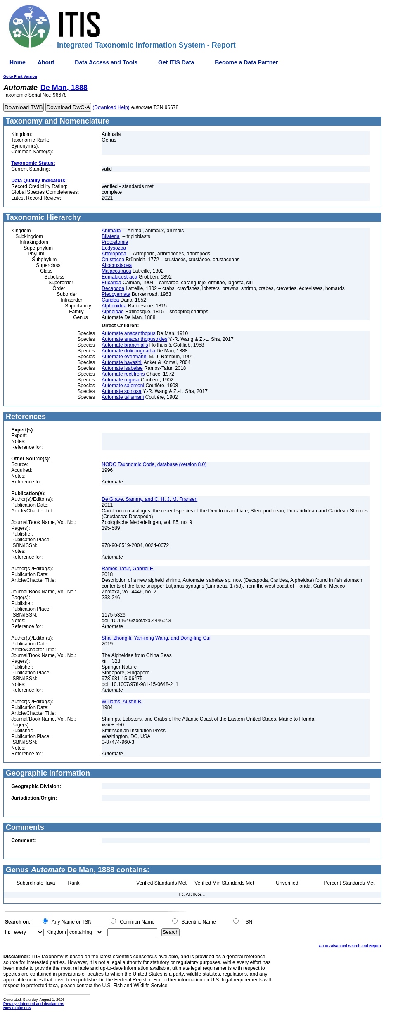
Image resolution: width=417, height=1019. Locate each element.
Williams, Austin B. (122, 702)
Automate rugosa (120, 380)
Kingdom (56, 932)
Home (17, 62)
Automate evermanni (124, 357)
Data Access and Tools (106, 62)
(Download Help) (110, 107)
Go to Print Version (20, 76)
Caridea (110, 300)
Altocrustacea (117, 265)
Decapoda (113, 288)
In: (7, 932)
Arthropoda (114, 254)
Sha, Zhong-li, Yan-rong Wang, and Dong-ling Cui (156, 638)
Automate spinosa (121, 391)
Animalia (111, 230)
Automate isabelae (122, 368)
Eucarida (111, 283)
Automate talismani (123, 397)
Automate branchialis (125, 345)
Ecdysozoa (114, 248)
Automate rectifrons (123, 374)
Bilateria (110, 236)
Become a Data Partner (246, 62)
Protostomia (115, 242)
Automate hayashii (122, 362)
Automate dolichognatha (128, 351)
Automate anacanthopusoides (134, 339)
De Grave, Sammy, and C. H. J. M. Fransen (149, 499)
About (46, 62)
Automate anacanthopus (128, 333)
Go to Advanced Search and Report (350, 946)
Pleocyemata (116, 294)
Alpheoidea (114, 306)
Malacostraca (116, 271)
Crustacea (113, 259)
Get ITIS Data (176, 62)
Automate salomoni (123, 385)
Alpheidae (112, 311)
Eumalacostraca (119, 277)
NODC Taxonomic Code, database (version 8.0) (154, 464)
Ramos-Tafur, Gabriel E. (128, 568)
